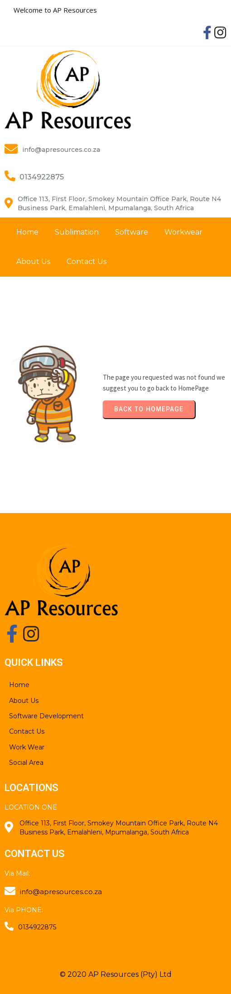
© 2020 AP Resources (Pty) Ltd (116, 974)
